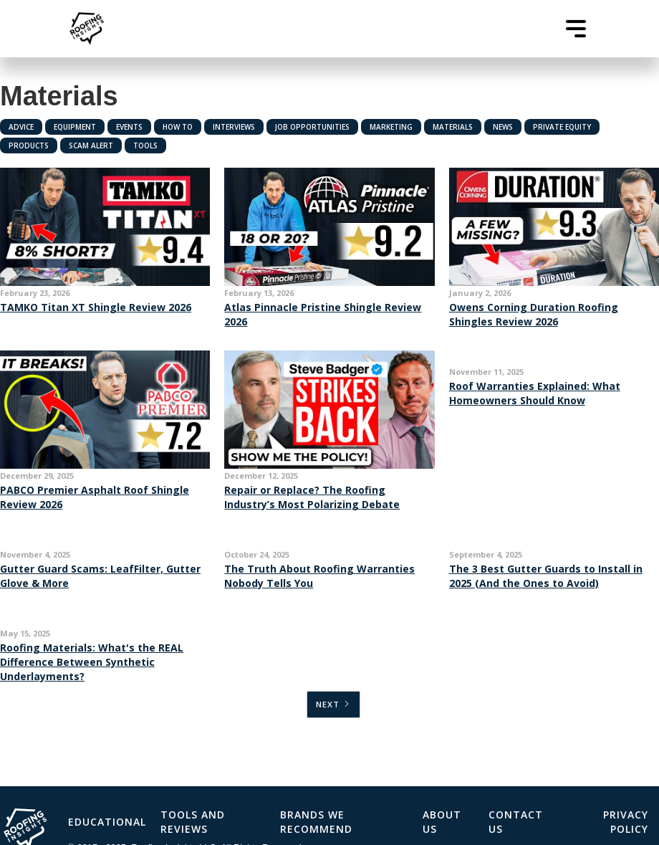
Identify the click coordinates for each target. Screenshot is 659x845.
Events (129, 127)
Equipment (75, 127)
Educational (107, 822)
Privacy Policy (625, 822)
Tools (145, 145)
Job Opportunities (312, 127)
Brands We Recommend (316, 822)
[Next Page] (333, 704)
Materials (453, 127)
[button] (576, 28)
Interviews (234, 127)
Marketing (391, 127)
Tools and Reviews (192, 822)
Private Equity (562, 127)
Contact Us (516, 822)
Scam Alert (91, 145)
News (503, 127)
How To (178, 127)
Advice (21, 127)
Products (29, 145)
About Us (442, 822)
